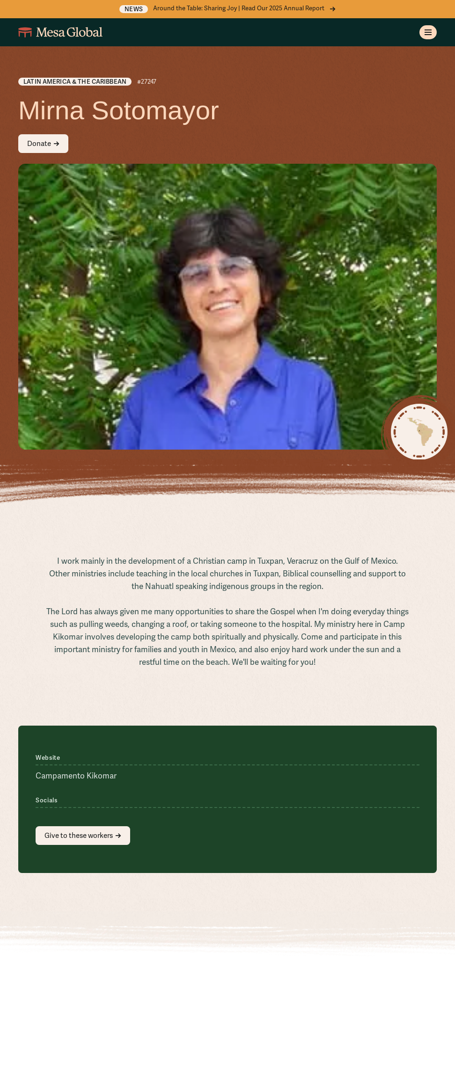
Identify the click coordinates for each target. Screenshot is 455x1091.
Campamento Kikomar (76, 776)
